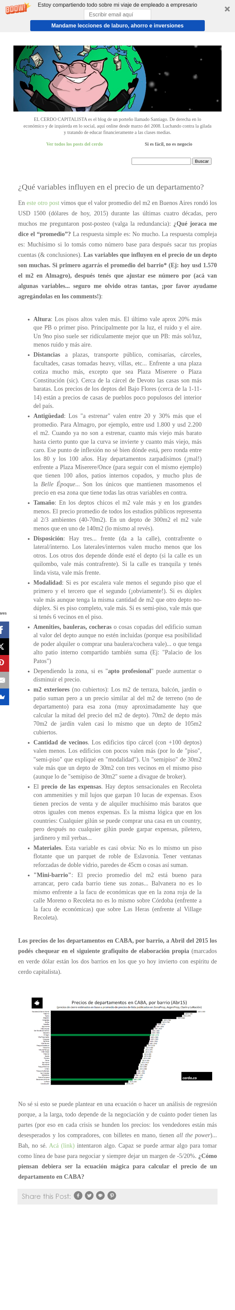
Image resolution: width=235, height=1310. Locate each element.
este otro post (43, 203)
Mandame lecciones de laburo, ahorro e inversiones (117, 25)
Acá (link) (62, 1145)
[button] (117, 16)
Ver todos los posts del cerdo (74, 144)
